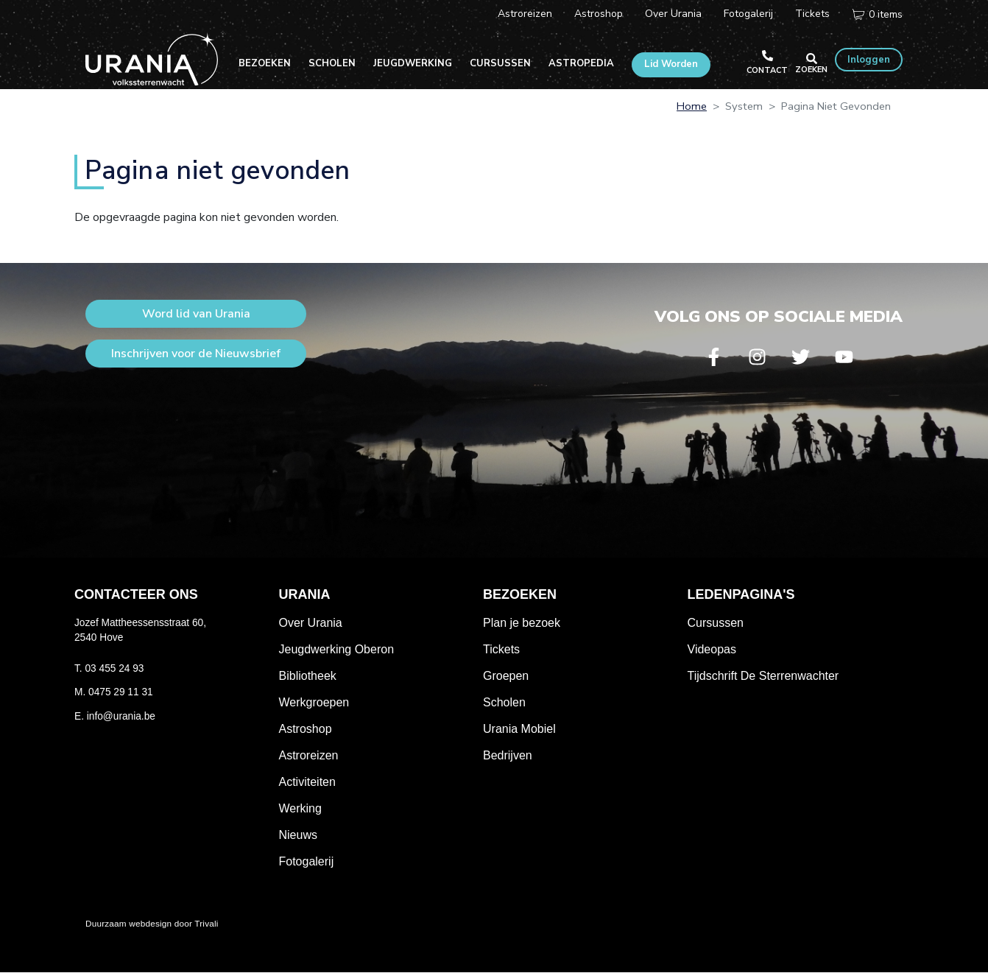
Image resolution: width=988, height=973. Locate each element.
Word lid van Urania (196, 314)
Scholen (332, 63)
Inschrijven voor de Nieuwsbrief (195, 353)
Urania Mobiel (519, 729)
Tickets (812, 14)
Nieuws (298, 835)
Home (692, 106)
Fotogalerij (748, 14)
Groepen (506, 676)
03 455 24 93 (114, 668)
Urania (305, 594)
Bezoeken (265, 63)
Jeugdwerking (412, 63)
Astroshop (598, 14)
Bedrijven (507, 755)
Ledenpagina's (741, 594)
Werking (300, 808)
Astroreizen (525, 14)
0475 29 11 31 (120, 692)
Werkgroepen (314, 702)
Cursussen (500, 63)
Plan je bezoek (521, 623)
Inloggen (868, 59)
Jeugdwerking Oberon (337, 649)
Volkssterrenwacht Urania (151, 58)
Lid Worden (671, 64)
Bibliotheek (307, 676)
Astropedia (581, 63)
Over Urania (673, 14)
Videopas (712, 649)
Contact (767, 70)
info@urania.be (121, 716)
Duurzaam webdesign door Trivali (152, 923)
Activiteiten (307, 782)
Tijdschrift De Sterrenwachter (763, 676)
